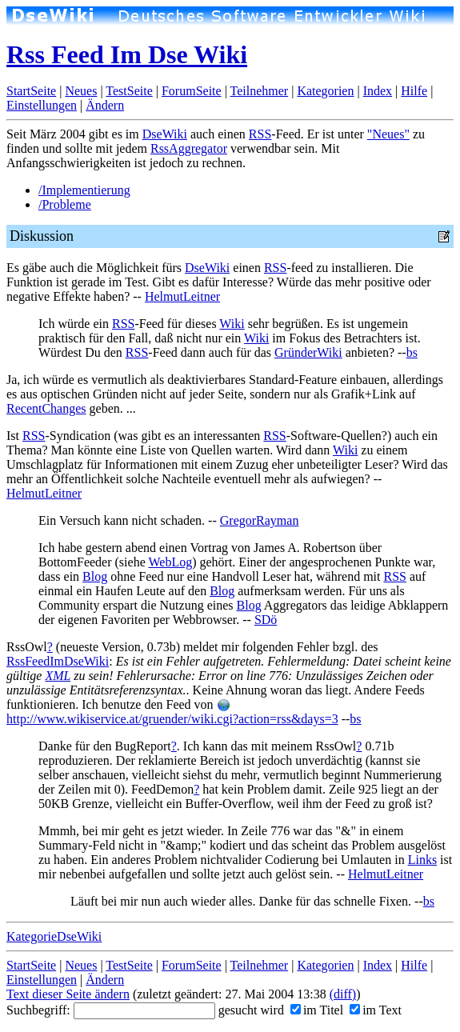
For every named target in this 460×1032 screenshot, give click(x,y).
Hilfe (414, 91)
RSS (260, 134)
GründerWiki (308, 352)
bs (412, 352)
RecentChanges (46, 408)
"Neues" (388, 134)
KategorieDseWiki (54, 936)
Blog (94, 576)
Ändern (105, 105)
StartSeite (31, 91)
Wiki (231, 323)
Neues (81, 91)
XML (57, 675)
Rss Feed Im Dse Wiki (126, 54)
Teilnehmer (259, 91)
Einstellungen (41, 105)
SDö (265, 619)
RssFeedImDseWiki (57, 661)
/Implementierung (84, 190)
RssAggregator (188, 148)
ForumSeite (192, 91)
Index (377, 91)
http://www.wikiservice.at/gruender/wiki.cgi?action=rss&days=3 (172, 712)
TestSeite (129, 91)
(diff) (343, 994)
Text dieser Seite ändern (68, 994)
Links (422, 859)
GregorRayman (259, 520)
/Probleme (64, 204)
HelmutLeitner (182, 296)
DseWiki (164, 134)
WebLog (170, 562)
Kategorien (325, 91)
